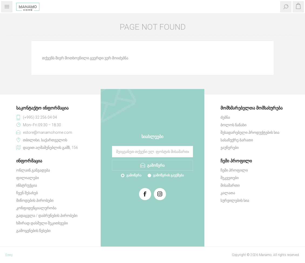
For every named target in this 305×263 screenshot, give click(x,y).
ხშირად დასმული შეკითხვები (42, 223)
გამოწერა (133, 175)
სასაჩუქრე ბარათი (237, 140)
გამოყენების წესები (33, 230)
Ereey (9, 255)
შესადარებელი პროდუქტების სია (250, 132)
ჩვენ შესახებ (27, 193)
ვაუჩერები (230, 147)
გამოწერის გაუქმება (168, 175)
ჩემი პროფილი (234, 170)
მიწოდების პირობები (34, 200)
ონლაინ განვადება (33, 170)
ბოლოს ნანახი (233, 125)
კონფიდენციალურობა (36, 208)
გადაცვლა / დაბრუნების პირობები (46, 215)
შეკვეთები (230, 178)
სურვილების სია (235, 200)
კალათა (228, 193)
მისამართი (230, 185)
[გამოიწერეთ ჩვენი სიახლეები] (152, 151)
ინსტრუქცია (26, 185)
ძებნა (225, 117)
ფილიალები (27, 178)
